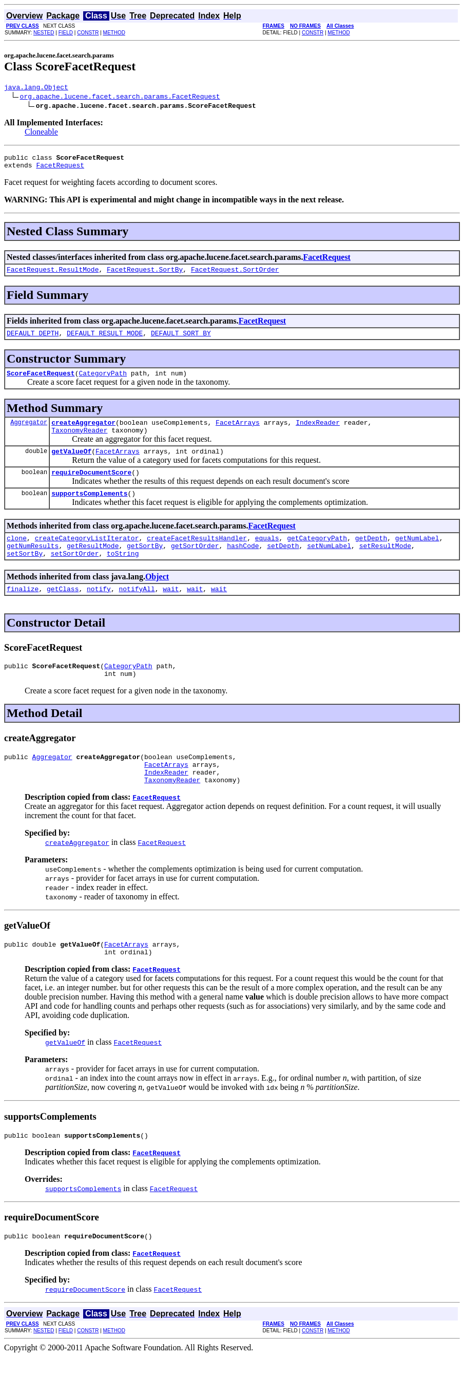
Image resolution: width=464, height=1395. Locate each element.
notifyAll (136, 611)
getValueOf (71, 464)
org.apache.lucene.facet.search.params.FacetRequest (120, 97)
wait (171, 611)
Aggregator (28, 432)
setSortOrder (75, 574)
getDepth (371, 556)
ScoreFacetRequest (41, 382)
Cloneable (41, 133)
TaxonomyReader (79, 442)
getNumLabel (417, 556)
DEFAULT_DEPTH (33, 340)
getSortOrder (195, 565)
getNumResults (33, 565)
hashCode (243, 565)
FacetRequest (60, 169)
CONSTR (88, 32)
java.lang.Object (36, 88)
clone (17, 556)
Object (157, 598)
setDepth (283, 565)
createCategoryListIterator (87, 556)
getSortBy (145, 565)
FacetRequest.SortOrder (235, 275)
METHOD (114, 32)
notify (99, 611)
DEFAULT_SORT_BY (181, 340)
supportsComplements (89, 510)
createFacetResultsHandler (197, 556)
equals (267, 556)
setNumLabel (329, 565)
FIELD (66, 32)
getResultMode (93, 565)
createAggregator (83, 433)
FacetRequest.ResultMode (53, 275)
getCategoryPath (317, 556)
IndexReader (318, 433)
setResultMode (385, 565)
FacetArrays (238, 433)
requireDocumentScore (91, 487)
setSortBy (25, 574)
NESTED (43, 32)
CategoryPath (103, 382)
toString (123, 574)
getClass (63, 611)
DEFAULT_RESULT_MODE (105, 340)
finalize (22, 611)
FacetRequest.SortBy (145, 275)
